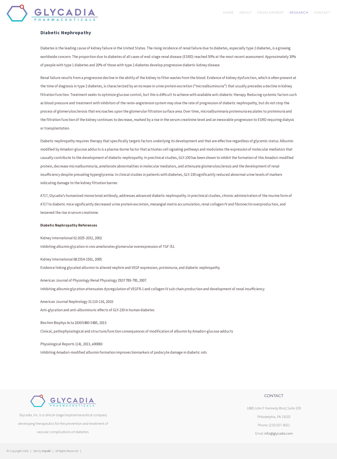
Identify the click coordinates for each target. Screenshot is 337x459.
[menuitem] (231, 12)
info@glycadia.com (278, 433)
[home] (63, 398)
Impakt (46, 451)
